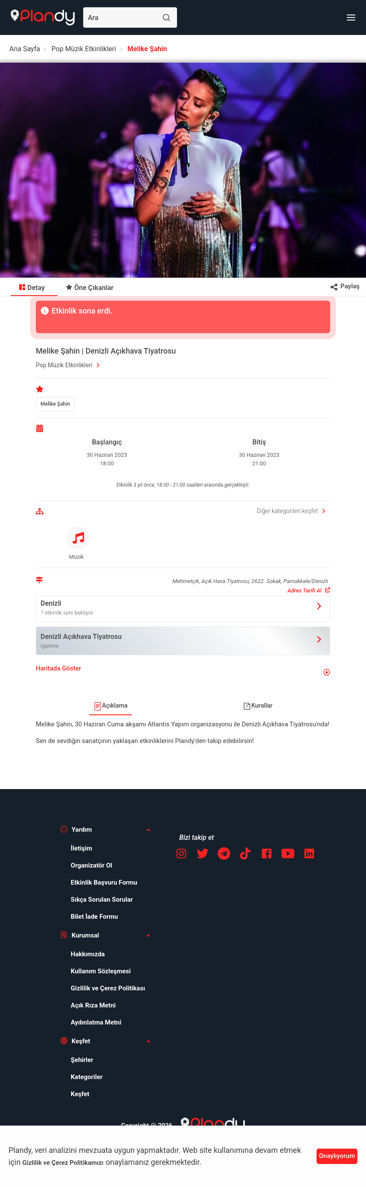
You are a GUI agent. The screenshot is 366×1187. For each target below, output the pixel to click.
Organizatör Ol (91, 865)
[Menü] (351, 17)
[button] (183, 672)
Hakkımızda (88, 954)
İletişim (81, 848)
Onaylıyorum (337, 1156)
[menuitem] (34, 287)
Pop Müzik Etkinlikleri (84, 49)
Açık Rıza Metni (93, 1005)
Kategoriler (87, 1077)
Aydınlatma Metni (96, 1022)
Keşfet (80, 1094)
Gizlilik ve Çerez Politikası (108, 988)
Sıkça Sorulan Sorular (102, 899)
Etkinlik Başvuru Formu (104, 882)
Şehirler (82, 1060)
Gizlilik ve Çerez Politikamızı (63, 1163)
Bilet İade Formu (94, 916)
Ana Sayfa (24, 49)
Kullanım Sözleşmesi (101, 971)
